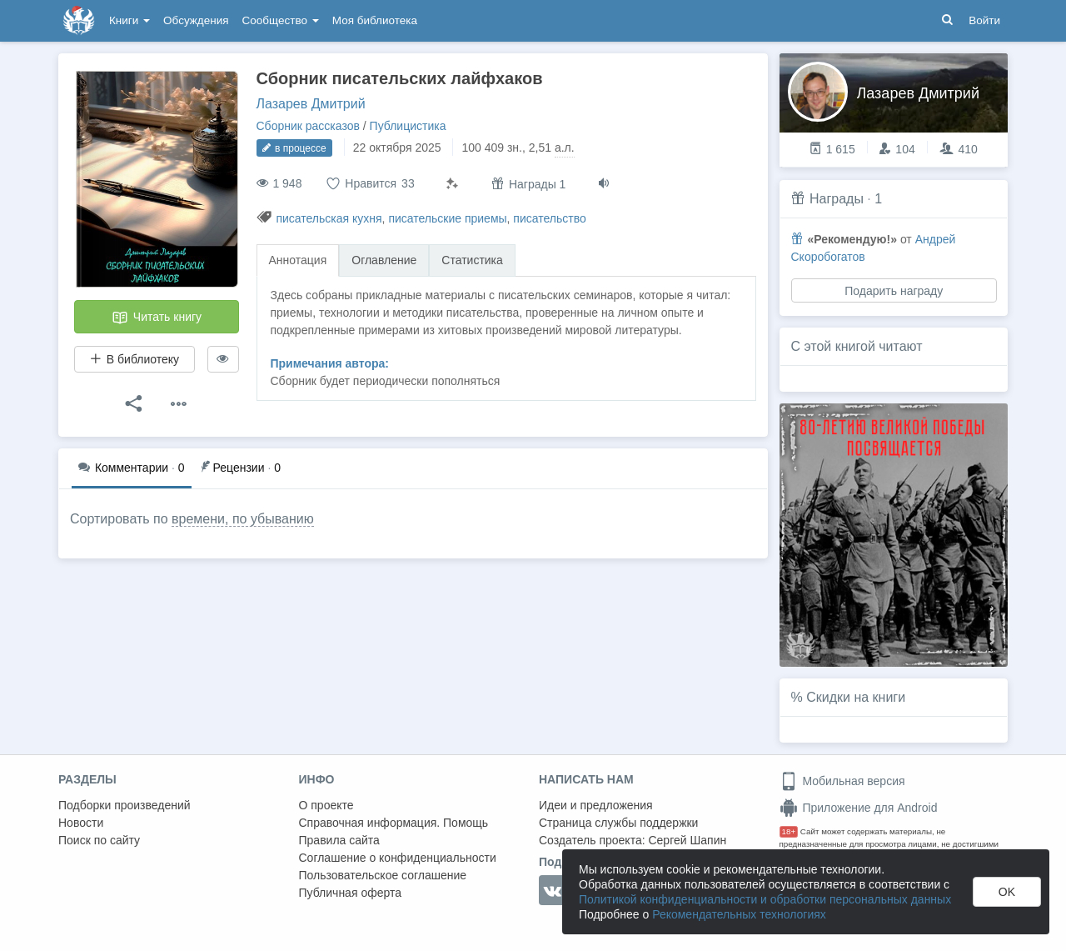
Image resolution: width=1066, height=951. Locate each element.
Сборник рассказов (308, 126)
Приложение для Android (859, 807)
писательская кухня (328, 218)
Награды (836, 199)
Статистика (472, 260)
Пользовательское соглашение (383, 875)
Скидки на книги (855, 697)
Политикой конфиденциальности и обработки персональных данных (765, 899)
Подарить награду (893, 291)
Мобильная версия (842, 781)
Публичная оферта (350, 892)
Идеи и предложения (596, 805)
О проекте (326, 805)
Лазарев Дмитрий (311, 104)
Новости (80, 822)
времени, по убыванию (243, 519)
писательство (549, 218)
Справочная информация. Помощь (394, 822)
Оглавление (383, 260)
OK (1007, 891)
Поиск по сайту (99, 840)
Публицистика (408, 126)
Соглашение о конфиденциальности (397, 857)
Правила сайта (339, 840)
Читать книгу (157, 317)
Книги (129, 20)
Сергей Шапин (687, 840)
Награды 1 (528, 184)
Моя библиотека (374, 20)
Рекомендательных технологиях (739, 914)
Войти (984, 20)
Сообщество (280, 20)
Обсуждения (195, 20)
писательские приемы (447, 218)
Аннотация (298, 260)
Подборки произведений (124, 805)
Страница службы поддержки (618, 822)
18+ (789, 831)
